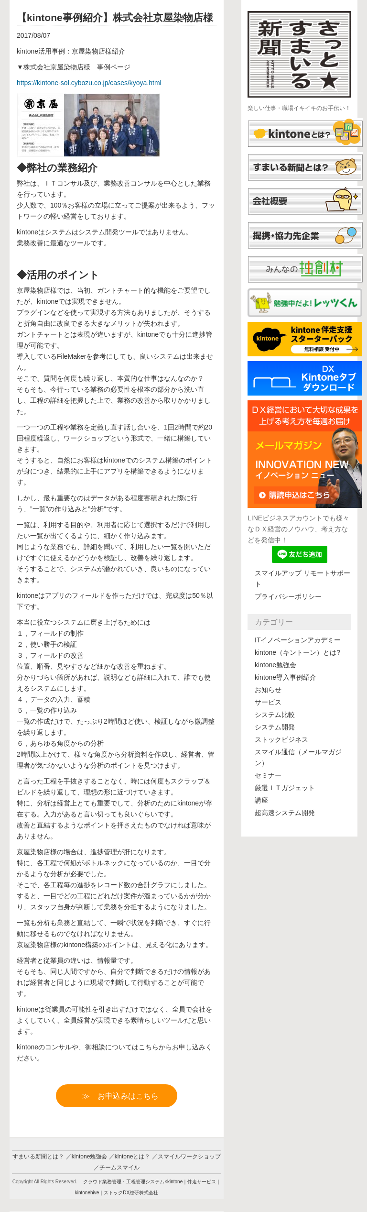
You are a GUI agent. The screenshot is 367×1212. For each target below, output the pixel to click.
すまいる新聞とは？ (38, 1156)
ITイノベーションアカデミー (298, 640)
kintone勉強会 (275, 665)
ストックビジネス (281, 739)
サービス (268, 702)
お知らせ (268, 690)
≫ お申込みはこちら (124, 1096)
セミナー (268, 775)
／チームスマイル (117, 1167)
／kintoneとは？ (130, 1156)
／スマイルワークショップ (186, 1156)
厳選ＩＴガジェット (285, 788)
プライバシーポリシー (288, 596)
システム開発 (275, 727)
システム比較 (275, 714)
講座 (261, 800)
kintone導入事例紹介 (285, 677)
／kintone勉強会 (87, 1156)
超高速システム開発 (285, 812)
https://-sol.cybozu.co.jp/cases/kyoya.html (89, 83)
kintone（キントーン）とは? (297, 652)
